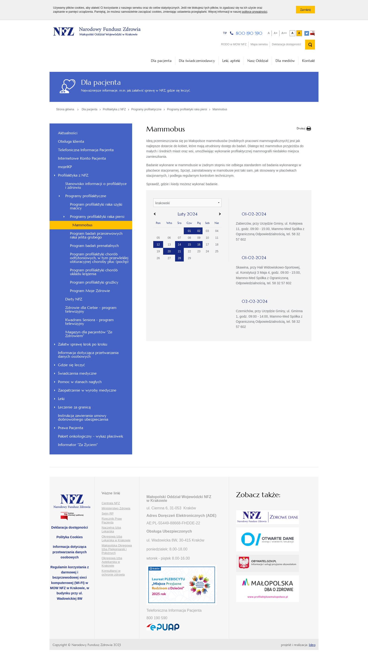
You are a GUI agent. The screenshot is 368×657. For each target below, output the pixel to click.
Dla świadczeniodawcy (197, 60)
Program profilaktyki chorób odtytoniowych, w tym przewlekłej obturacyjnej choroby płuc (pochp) (99, 258)
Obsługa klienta (71, 141)
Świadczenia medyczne (77, 373)
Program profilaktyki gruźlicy (94, 282)
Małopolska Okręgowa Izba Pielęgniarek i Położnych (117, 549)
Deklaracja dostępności (286, 44)
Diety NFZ (73, 299)
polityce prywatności (254, 11)
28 (179, 258)
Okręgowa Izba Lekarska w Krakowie (116, 538)
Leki (61, 398)
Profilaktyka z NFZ (114, 109)
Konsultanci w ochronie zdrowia (113, 572)
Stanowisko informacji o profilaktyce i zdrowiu (96, 185)
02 (198, 231)
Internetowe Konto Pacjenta (82, 158)
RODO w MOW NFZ (234, 44)
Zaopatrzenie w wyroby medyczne (87, 390)
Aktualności (67, 133)
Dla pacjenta (161, 60)
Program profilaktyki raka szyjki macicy (96, 206)
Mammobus (219, 109)
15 (189, 244)
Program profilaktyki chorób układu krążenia (94, 272)
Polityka (69, 537)
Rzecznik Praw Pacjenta (112, 520)
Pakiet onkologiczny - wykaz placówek (90, 436)
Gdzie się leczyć (71, 364)
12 (158, 244)
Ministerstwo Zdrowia (116, 508)
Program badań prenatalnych (94, 245)
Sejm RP (108, 513)
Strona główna (65, 109)
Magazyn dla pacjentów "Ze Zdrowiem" (88, 334)
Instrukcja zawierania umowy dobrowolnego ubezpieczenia (83, 417)
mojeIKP (65, 166)
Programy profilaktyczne (146, 109)
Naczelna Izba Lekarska (111, 529)
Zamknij (307, 10)
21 (179, 251)
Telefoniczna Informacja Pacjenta (86, 149)
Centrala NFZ (111, 503)
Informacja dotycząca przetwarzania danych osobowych (88, 354)
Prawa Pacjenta (70, 427)
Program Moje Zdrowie (90, 290)
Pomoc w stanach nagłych (80, 381)
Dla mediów (285, 60)
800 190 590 (249, 33)
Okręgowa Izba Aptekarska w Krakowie (112, 561)
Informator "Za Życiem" (78, 444)
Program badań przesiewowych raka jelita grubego (96, 235)
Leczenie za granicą (74, 407)
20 (169, 251)
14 (179, 244)
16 (198, 244)
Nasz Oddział (257, 60)
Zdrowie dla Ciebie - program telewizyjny (90, 309)
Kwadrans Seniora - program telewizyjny (89, 321)
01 (189, 231)
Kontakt (308, 60)
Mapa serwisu (259, 44)
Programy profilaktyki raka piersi (187, 109)
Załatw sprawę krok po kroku (82, 344)
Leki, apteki (231, 60)
